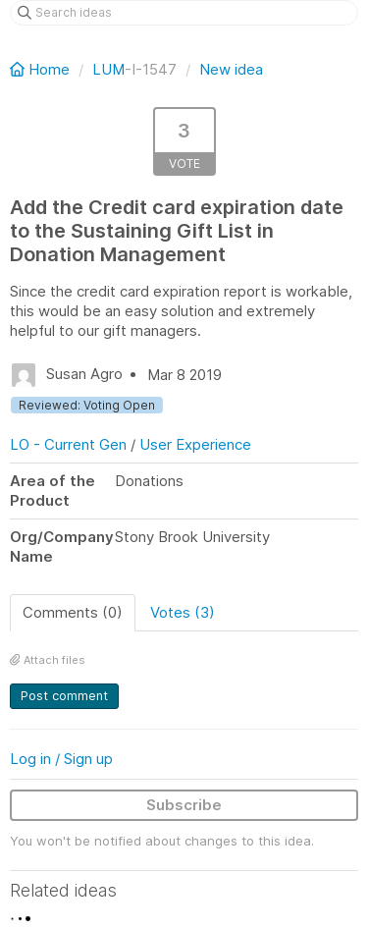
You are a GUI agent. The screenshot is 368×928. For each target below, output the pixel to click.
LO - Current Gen (68, 444)
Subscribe (184, 804)
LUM (108, 69)
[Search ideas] (184, 13)
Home (42, 69)
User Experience (195, 444)
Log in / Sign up (61, 758)
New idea (231, 69)
